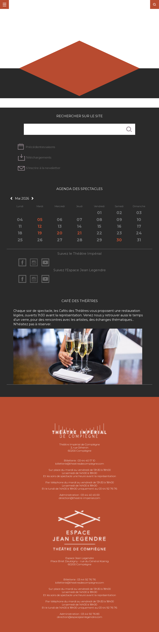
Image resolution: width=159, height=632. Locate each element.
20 (59, 233)
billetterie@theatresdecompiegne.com (79, 463)
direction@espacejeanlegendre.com (79, 617)
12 (40, 226)
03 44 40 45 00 (90, 494)
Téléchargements (38, 157)
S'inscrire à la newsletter (43, 168)
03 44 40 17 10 (86, 460)
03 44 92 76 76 (86, 579)
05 (39, 219)
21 (79, 233)
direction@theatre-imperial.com (79, 498)
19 (40, 233)
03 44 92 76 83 (90, 613)
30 (119, 240)
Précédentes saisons (40, 147)
